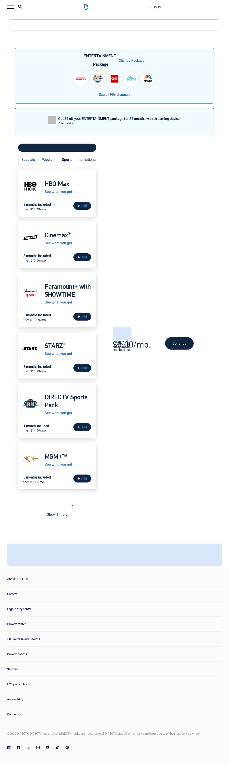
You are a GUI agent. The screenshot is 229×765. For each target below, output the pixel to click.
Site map (13, 669)
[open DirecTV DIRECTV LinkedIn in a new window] (9, 747)
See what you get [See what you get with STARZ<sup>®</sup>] (58, 353)
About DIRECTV (17, 579)
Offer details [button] (66, 123)
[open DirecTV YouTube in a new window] (48, 747)
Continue (179, 343)
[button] (10, 7)
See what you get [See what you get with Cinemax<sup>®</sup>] (58, 243)
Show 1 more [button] (60, 506)
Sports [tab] (67, 159)
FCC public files (17, 684)
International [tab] (86, 159)
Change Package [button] (132, 60)
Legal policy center (19, 609)
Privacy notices (17, 654)
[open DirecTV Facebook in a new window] (18, 747)
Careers (12, 594)
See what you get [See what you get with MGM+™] (58, 464)
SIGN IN (155, 7)
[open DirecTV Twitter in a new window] (28, 747)
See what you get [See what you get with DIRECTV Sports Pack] (58, 413)
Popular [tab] (48, 159)
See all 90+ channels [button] (114, 94)
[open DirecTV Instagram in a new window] (38, 747)
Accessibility (15, 699)
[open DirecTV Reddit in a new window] (67, 747)
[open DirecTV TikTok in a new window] (57, 747)
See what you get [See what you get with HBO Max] (58, 191)
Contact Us (14, 714)
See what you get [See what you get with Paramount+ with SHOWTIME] (58, 302)
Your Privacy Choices (26, 639)
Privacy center (16, 624)
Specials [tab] (28, 159)
